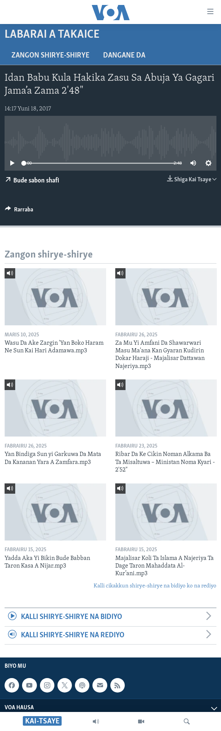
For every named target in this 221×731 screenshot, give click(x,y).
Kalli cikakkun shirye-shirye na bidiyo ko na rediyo (155, 586)
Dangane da (124, 55)
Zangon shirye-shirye (50, 55)
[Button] (19, 211)
